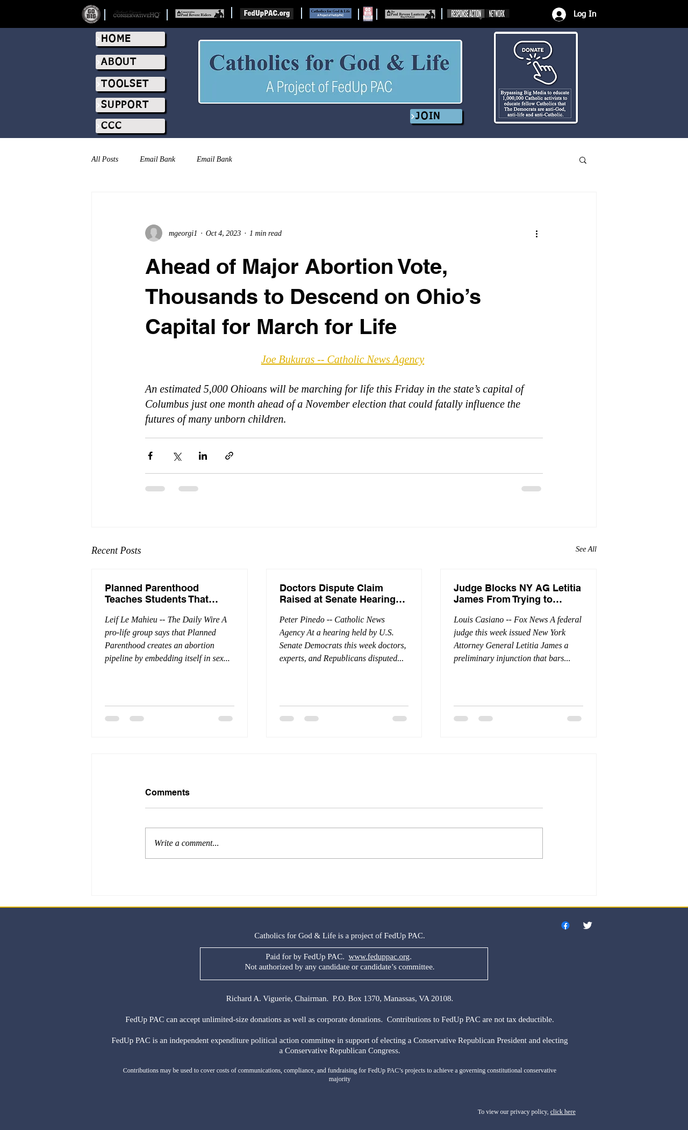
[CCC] (130, 126)
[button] (583, 159)
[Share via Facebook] (150, 456)
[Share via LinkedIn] (203, 456)
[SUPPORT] (130, 105)
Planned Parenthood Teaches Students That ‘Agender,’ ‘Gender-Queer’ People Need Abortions (163, 593)
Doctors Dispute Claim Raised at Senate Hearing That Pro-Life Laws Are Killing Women (338, 593)
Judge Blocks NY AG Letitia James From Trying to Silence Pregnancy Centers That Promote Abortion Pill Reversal (517, 593)
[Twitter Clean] (587, 925)
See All (586, 549)
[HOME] (130, 39)
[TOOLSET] (130, 84)
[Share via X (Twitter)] (176, 456)
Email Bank (157, 159)
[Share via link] (229, 456)
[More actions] (536, 233)
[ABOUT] (130, 62)
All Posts (104, 159)
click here (563, 1111)
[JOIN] (436, 116)
